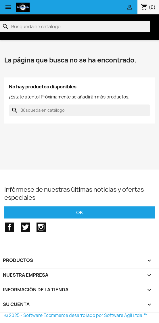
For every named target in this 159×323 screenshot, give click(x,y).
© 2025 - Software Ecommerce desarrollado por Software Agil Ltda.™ (75, 315)
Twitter (25, 227)
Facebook (9, 227)
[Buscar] (79, 110)
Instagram (41, 227)
